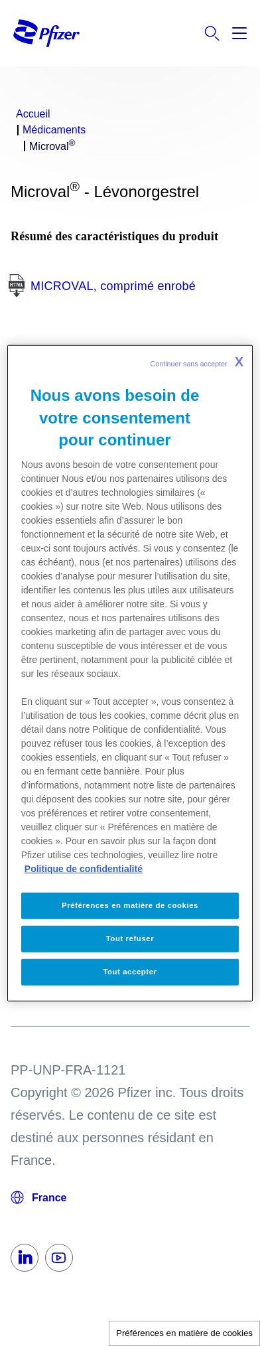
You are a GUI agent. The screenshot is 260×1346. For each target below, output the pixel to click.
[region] (130, 673)
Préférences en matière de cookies (184, 1333)
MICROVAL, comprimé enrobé (113, 286)
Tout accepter (130, 971)
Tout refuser (130, 938)
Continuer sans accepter (197, 361)
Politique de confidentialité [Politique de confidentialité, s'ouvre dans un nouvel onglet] (84, 868)
